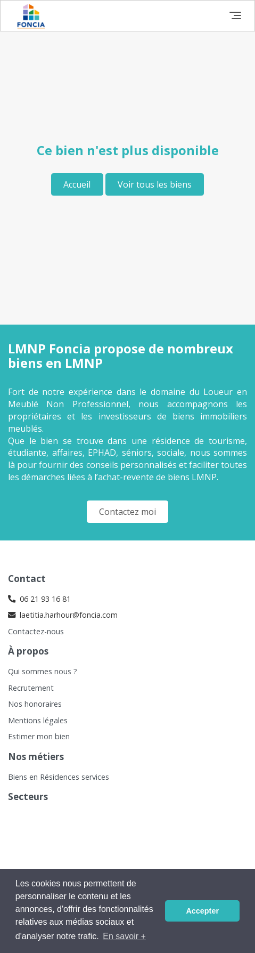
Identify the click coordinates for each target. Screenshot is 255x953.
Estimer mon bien (39, 736)
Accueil (77, 184)
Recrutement (31, 688)
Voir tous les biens (155, 184)
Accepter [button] (202, 911)
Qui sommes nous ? (42, 671)
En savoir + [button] (124, 936)
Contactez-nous (36, 631)
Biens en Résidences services (58, 777)
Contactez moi (127, 512)
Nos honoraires (35, 704)
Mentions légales (38, 720)
